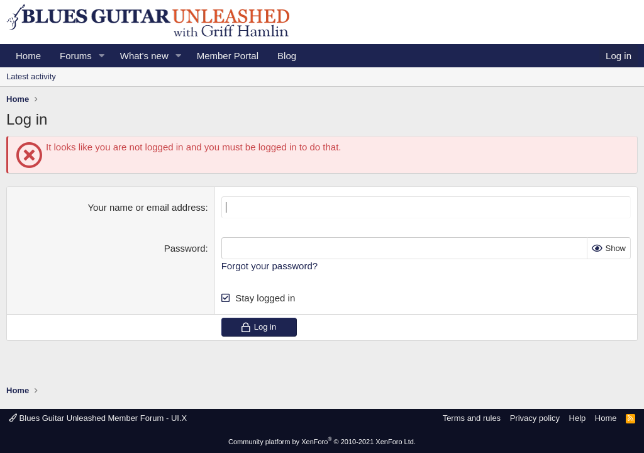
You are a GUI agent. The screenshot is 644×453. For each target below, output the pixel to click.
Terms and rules (472, 418)
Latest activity (31, 76)
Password (185, 248)
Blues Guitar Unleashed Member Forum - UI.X (98, 418)
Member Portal (227, 55)
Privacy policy (535, 418)
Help (577, 418)
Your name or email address (146, 207)
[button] (102, 55)
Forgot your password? (269, 265)
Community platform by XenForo (322, 441)
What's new (144, 55)
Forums (76, 55)
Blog (286, 55)
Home (28, 55)
